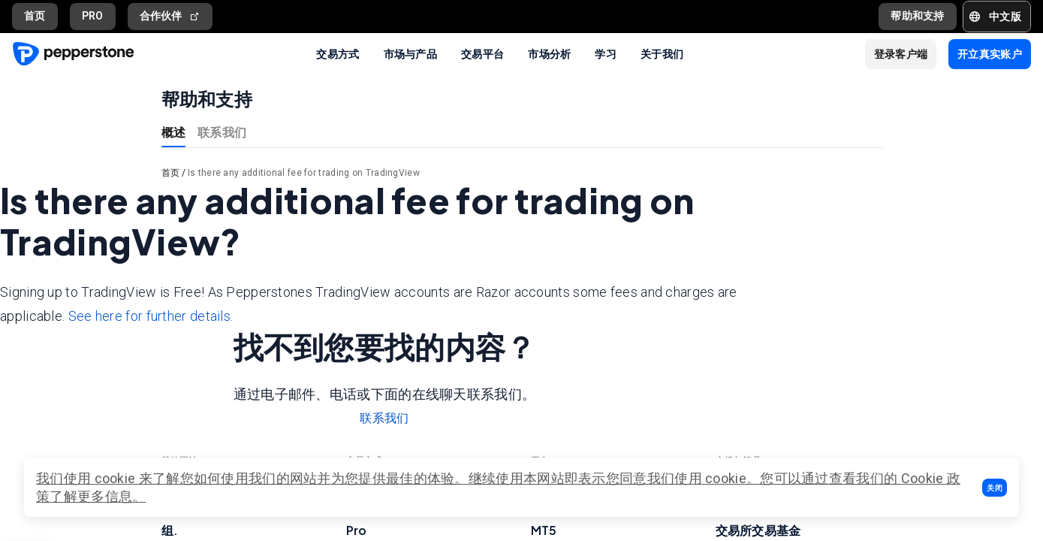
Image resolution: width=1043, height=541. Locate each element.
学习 (605, 53)
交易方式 (337, 53)
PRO (93, 16)
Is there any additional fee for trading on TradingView (304, 173)
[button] (994, 488)
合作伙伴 (170, 16)
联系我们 (221, 132)
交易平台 (482, 53)
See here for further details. (151, 316)
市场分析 (549, 53)
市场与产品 (411, 53)
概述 (173, 132)
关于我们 (662, 53)
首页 (35, 16)
